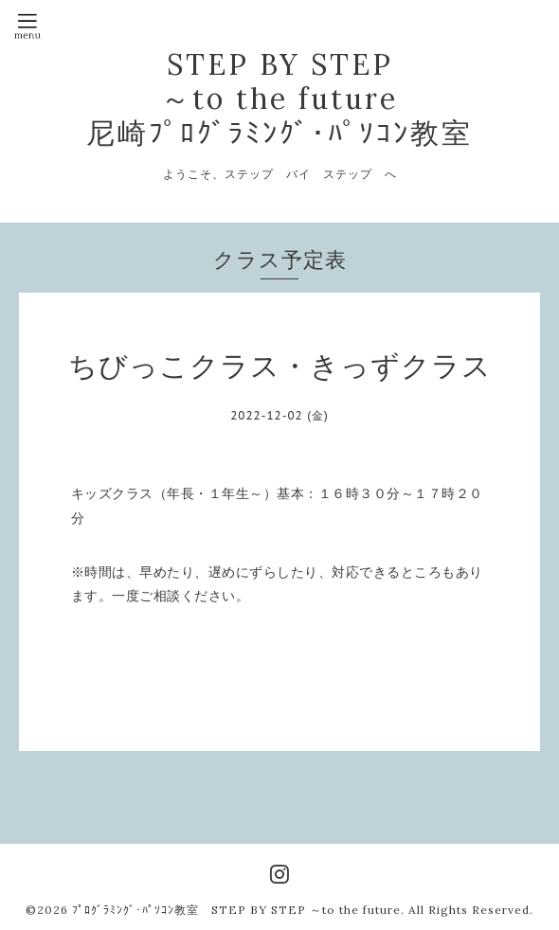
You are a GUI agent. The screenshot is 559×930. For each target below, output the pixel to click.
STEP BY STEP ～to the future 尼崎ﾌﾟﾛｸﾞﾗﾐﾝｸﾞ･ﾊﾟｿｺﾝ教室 (279, 98)
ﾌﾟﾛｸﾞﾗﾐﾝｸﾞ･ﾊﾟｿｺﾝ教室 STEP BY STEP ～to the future (236, 910)
